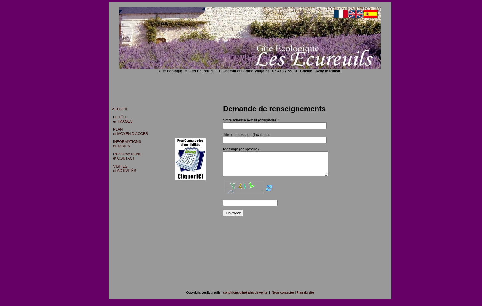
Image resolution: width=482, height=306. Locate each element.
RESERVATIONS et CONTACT (126, 156)
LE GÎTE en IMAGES (121, 119)
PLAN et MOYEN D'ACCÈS (129, 131)
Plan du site (305, 297)
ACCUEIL (120, 109)
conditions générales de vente (245, 297)
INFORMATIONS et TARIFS (125, 144)
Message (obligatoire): (241, 149)
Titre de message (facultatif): (246, 135)
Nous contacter (283, 297)
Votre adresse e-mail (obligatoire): (250, 120)
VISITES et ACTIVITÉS (123, 168)
